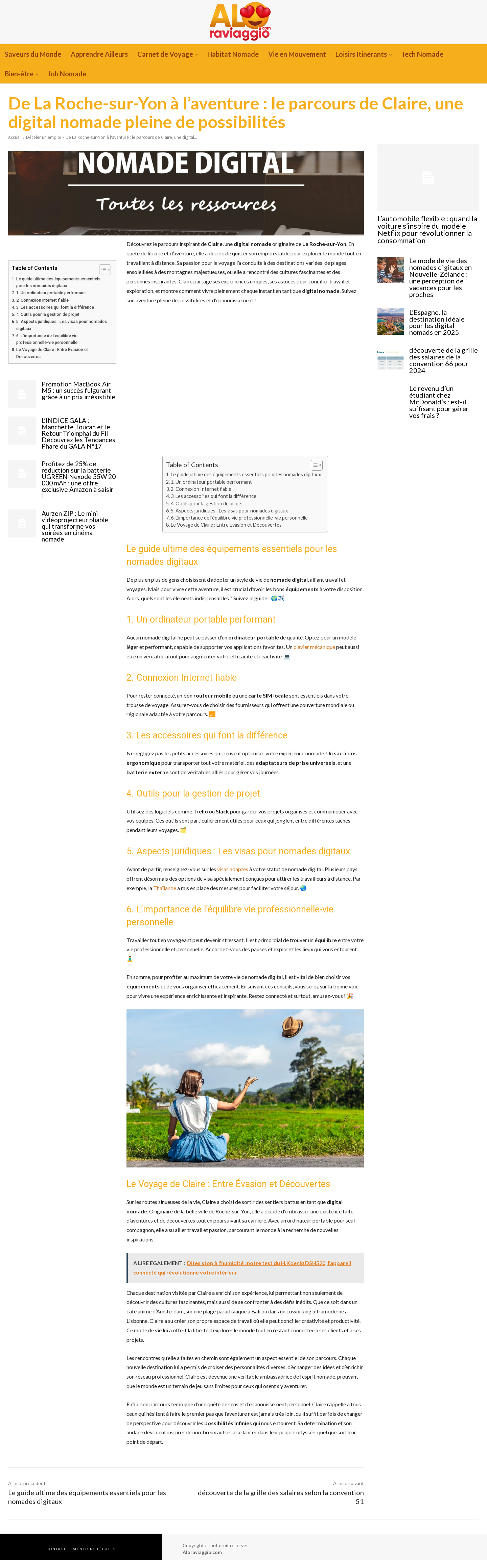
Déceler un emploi (43, 137)
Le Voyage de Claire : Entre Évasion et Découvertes (52, 353)
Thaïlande (164, 888)
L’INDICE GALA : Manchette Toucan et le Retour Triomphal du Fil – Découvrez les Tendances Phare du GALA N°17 (78, 433)
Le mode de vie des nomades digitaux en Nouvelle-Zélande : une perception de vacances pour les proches (443, 269)
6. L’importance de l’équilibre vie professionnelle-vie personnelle (46, 339)
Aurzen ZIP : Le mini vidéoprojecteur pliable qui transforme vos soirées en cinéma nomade (75, 526)
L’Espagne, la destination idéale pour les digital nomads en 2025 (442, 309)
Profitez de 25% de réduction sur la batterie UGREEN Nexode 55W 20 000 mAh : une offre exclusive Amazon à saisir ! (79, 480)
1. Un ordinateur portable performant (51, 292)
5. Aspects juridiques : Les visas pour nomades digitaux (61, 325)
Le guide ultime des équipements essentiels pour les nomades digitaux (58, 282)
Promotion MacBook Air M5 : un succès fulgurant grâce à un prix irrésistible (78, 390)
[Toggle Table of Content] (101, 269)
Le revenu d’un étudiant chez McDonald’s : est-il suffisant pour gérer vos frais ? (443, 383)
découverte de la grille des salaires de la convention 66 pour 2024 (441, 346)
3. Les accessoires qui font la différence (55, 307)
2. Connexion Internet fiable (42, 300)
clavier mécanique (314, 647)
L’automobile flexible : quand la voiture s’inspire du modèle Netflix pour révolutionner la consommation (427, 228)
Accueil (15, 137)
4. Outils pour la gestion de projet (47, 314)
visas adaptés (232, 869)
